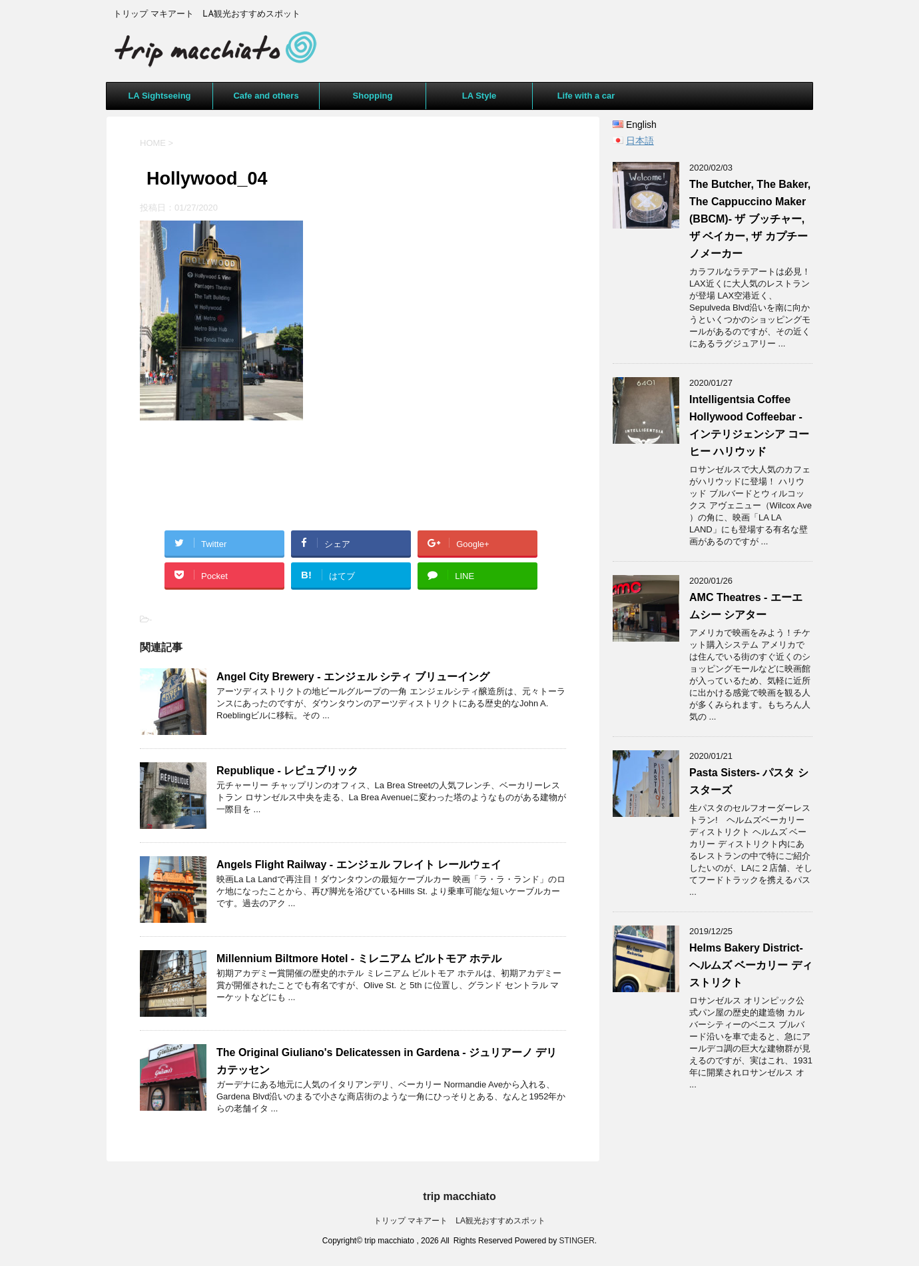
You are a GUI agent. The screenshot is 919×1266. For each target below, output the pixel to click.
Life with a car (586, 96)
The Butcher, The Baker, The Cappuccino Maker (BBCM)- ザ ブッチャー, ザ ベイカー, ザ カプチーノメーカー (749, 219)
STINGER (577, 1240)
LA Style (479, 96)
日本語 (640, 140)
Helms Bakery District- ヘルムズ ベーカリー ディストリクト (750, 965)
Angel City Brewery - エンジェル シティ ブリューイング (352, 676)
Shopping (373, 96)
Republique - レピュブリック (287, 770)
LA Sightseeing (159, 96)
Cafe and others (265, 96)
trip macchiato (459, 1196)
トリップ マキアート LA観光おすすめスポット (459, 1220)
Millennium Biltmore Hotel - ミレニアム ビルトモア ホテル (358, 958)
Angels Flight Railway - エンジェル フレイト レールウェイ (358, 864)
